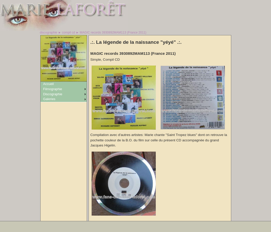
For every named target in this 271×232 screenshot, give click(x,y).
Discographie (52, 94)
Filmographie (52, 89)
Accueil (48, 84)
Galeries (49, 99)
